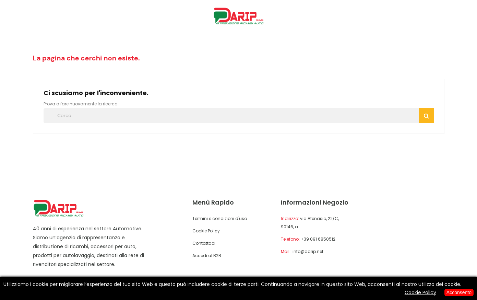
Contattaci (203, 243)
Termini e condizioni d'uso (219, 218)
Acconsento (459, 292)
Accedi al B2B (206, 255)
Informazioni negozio (314, 202)
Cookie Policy (206, 231)
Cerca (426, 115)
